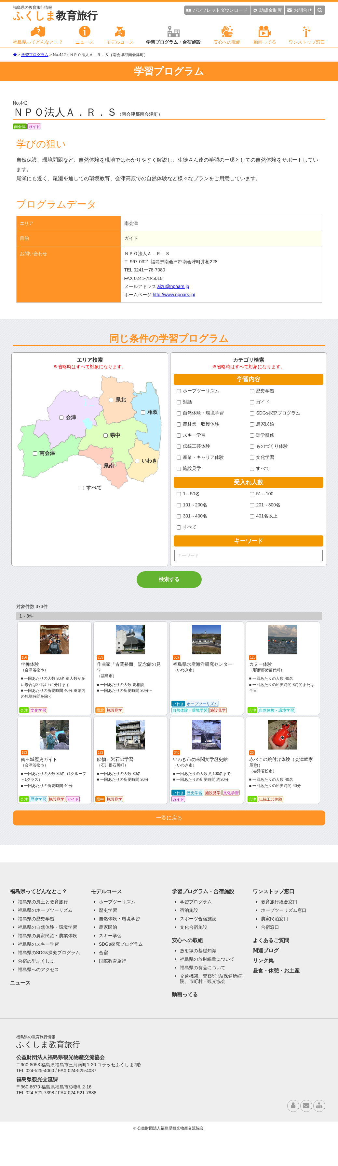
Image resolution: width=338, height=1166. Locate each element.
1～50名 (188, 493)
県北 (117, 399)
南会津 (44, 453)
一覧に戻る (169, 850)
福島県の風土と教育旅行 (43, 934)
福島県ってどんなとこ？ (38, 35)
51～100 (262, 493)
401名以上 (263, 515)
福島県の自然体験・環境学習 (47, 959)
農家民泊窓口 (274, 951)
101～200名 (192, 504)
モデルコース (120, 35)
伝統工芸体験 (193, 446)
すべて (91, 487)
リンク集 (263, 993)
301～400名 (192, 515)
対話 (184, 401)
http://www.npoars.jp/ (174, 294)
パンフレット (217, 10)
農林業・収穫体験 (198, 424)
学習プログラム (34, 54)
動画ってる (264, 35)
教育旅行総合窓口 (279, 934)
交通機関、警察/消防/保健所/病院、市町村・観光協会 (211, 1011)
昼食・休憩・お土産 (276, 1003)
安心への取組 (227, 35)
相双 (149, 412)
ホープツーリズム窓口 (283, 942)
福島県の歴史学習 (36, 951)
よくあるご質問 (271, 973)
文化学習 (262, 457)
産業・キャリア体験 (200, 457)
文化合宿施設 (193, 959)
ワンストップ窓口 (307, 35)
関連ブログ (266, 983)
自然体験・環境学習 (200, 412)
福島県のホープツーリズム (45, 942)
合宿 (103, 985)
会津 (67, 417)
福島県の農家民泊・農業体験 (47, 968)
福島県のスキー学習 (38, 976)
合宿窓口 (270, 959)
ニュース (84, 35)
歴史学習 (262, 390)
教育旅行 (55, 14)
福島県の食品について (202, 1000)
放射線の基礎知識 (198, 983)
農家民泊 (262, 424)
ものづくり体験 (269, 446)
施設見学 (189, 468)
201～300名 (265, 504)
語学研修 (262, 435)
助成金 (267, 10)
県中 (111, 435)
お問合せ (299, 10)
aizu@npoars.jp (173, 286)
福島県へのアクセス (38, 1002)
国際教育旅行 (112, 993)
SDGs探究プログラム (275, 412)
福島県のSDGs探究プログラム (49, 985)
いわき (146, 460)
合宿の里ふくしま (36, 993)
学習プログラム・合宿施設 (173, 35)
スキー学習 (191, 435)
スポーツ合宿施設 (198, 951)
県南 (105, 466)
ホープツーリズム (198, 390)
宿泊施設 (189, 942)
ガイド (260, 401)
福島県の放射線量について (207, 991)
